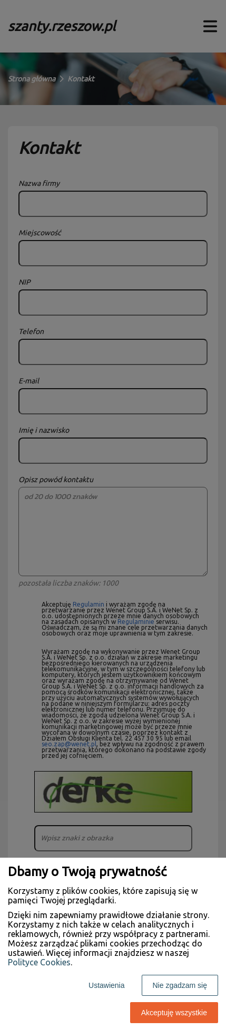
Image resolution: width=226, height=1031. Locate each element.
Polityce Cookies (39, 962)
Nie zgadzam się (180, 985)
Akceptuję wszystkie (174, 1012)
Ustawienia (106, 985)
